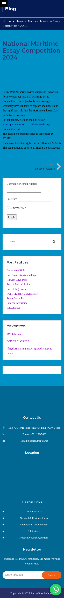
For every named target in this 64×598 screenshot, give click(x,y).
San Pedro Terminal (17, 302)
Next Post (43, 167)
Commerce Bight (16, 270)
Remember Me (16, 207)
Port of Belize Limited (19, 284)
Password (12, 198)
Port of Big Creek (16, 289)
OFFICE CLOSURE (18, 341)
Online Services (34, 511)
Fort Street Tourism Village (22, 275)
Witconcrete (13, 307)
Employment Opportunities (34, 524)
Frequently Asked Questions (33, 537)
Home (7, 21)
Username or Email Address (22, 183)
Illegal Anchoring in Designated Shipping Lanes (29, 351)
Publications (33, 531)
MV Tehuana (14, 334)
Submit (51, 575)
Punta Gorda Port (16, 298)
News (19, 21)
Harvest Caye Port (17, 279)
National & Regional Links (34, 518)
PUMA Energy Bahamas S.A (22, 293)
